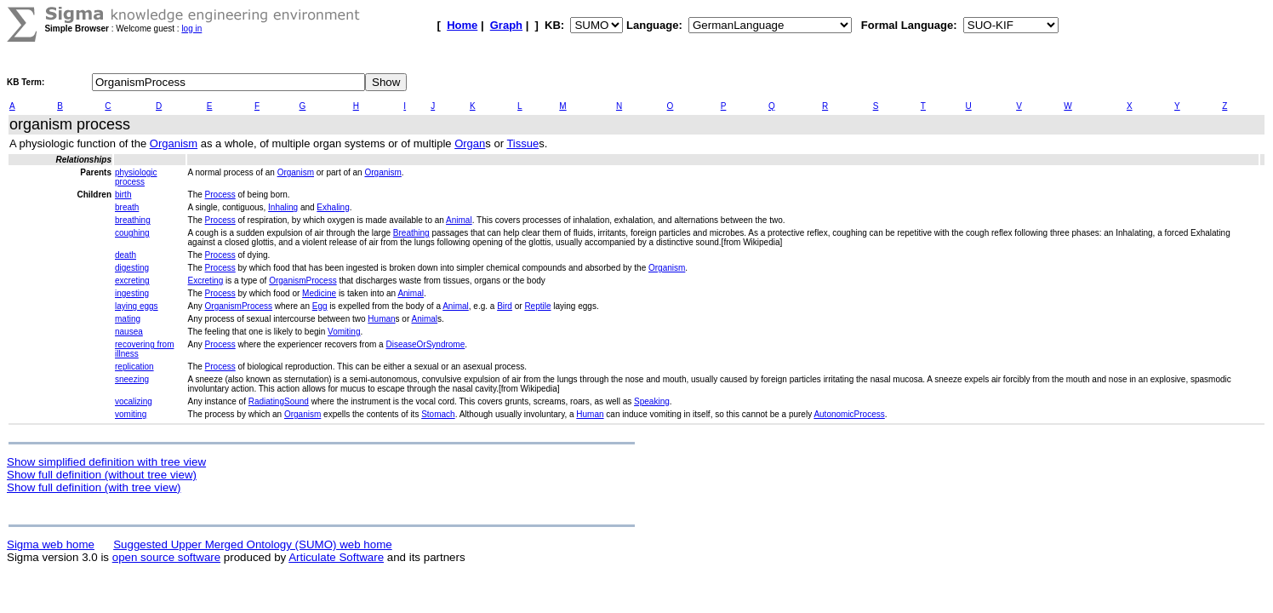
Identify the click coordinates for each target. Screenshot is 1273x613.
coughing (132, 233)
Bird (504, 306)
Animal (459, 220)
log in (191, 28)
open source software (166, 557)
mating (127, 319)
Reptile (537, 306)
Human (381, 319)
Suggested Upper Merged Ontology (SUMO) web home (252, 544)
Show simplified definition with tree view (106, 461)
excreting (132, 280)
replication (134, 366)
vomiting (130, 414)
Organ (469, 143)
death (125, 255)
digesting (132, 267)
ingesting (132, 293)
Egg (320, 306)
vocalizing (133, 401)
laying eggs (136, 306)
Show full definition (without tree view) (102, 474)
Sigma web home (50, 544)
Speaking (652, 401)
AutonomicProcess (848, 414)
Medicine (319, 293)
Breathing (411, 233)
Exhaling (333, 207)
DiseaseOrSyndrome (425, 344)
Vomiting (344, 331)
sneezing (132, 379)
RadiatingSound (278, 401)
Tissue (522, 143)
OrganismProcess (302, 280)
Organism (173, 143)
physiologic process (136, 177)
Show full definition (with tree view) (93, 487)
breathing (133, 220)
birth (123, 194)
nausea (129, 331)
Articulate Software (336, 557)
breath (127, 207)
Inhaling (283, 207)
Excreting (206, 280)
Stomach (437, 414)
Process (220, 194)
